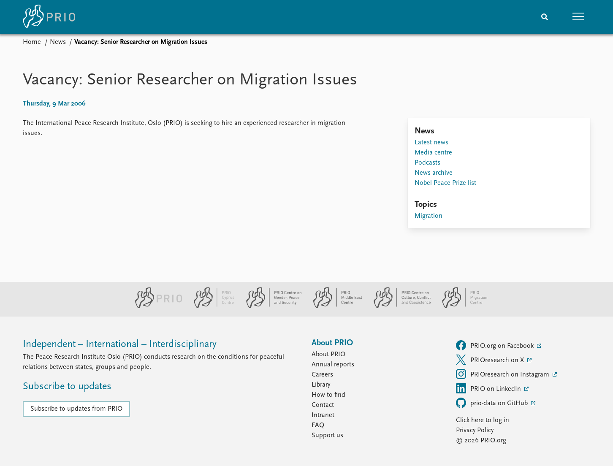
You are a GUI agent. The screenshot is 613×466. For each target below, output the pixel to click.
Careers (322, 374)
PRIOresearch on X (491, 360)
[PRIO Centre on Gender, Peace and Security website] (270, 306)
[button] (578, 17)
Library (321, 385)
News (58, 42)
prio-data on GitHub (492, 403)
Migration (428, 216)
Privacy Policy (475, 430)
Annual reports (333, 364)
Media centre (433, 152)
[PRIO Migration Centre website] (460, 306)
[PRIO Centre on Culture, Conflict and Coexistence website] (398, 306)
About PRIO (328, 354)
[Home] (49, 17)
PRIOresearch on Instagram (503, 374)
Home (32, 42)
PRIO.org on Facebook (495, 345)
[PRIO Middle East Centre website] (334, 306)
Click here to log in (482, 420)
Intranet (323, 415)
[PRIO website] (155, 306)
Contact (323, 405)
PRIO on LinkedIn (489, 388)
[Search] (544, 17)
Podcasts (427, 163)
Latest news (431, 142)
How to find (328, 395)
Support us (327, 435)
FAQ (318, 425)
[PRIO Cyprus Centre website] (210, 306)
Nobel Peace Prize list (445, 183)
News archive (434, 173)
